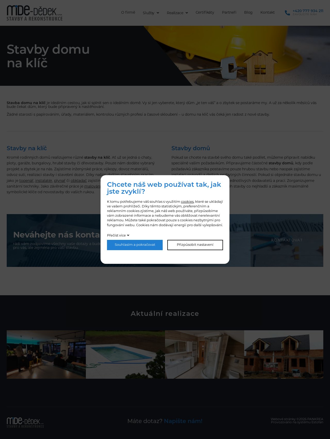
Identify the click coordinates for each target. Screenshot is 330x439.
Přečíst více (116, 235)
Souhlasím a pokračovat (135, 245)
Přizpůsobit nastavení (195, 245)
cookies (187, 202)
